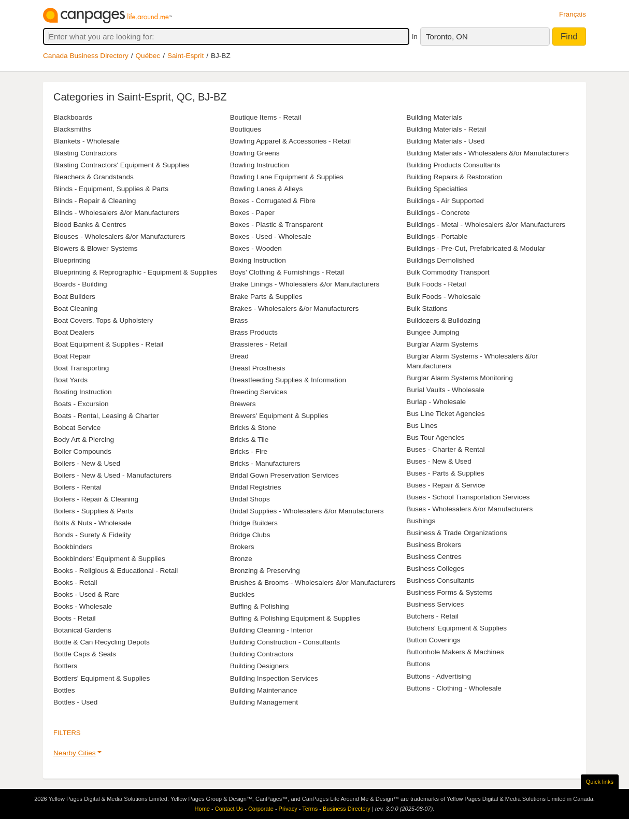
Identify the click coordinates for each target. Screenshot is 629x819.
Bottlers (65, 666)
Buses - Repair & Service (445, 485)
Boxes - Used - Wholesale (270, 236)
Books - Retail (75, 582)
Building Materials (434, 117)
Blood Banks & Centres (89, 224)
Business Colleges (435, 568)
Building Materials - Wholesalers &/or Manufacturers (487, 153)
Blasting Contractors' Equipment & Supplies (121, 165)
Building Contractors (261, 654)
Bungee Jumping (432, 332)
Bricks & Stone (253, 428)
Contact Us (229, 809)
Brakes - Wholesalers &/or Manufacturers (294, 308)
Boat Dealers (73, 332)
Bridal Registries (255, 487)
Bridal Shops (250, 499)
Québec (148, 56)
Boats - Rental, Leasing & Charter (106, 416)
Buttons (418, 664)
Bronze (241, 559)
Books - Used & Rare (86, 594)
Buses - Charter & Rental (445, 449)
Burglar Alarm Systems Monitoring (459, 378)
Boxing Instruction (258, 260)
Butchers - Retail (432, 616)
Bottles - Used (75, 702)
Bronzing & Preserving (265, 570)
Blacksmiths (72, 129)
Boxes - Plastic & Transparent (276, 224)
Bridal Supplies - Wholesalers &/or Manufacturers (307, 511)
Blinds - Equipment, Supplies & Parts (110, 189)
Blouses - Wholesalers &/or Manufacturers (119, 236)
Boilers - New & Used (86, 463)
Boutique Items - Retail (266, 117)
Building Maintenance (263, 690)
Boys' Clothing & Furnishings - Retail (287, 272)
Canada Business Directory (85, 56)
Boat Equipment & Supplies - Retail (108, 344)
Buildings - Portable (436, 236)
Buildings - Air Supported (445, 201)
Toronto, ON (447, 36)
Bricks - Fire (249, 451)
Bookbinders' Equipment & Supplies (109, 559)
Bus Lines (421, 425)
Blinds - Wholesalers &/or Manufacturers (116, 213)
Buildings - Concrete (437, 213)
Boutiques (245, 129)
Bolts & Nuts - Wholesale (92, 523)
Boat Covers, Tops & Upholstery (103, 320)
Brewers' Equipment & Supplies (279, 416)
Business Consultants (440, 580)
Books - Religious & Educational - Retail (115, 570)
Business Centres (434, 557)
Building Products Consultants (453, 165)
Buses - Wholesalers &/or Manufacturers (469, 509)
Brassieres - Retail (259, 344)
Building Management (264, 702)
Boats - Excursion (81, 404)
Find (569, 36)
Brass (239, 320)
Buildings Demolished (440, 260)
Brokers (242, 547)
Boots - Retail (74, 618)
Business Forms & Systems (449, 592)
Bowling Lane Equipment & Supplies (287, 177)
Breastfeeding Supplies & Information (288, 380)
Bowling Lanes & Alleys (266, 189)
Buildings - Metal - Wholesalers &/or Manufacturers (485, 224)
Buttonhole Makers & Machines (455, 652)
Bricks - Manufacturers (265, 463)
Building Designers (259, 666)
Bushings (420, 521)
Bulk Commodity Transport (447, 272)
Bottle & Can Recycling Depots (101, 642)
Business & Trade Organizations (456, 533)
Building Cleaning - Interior (271, 630)
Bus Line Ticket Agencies (445, 414)
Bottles (64, 690)
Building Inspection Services (274, 678)
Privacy (288, 809)
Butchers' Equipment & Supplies (456, 628)
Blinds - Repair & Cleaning (94, 201)
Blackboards (72, 117)
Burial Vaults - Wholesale (445, 390)
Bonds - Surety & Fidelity (92, 535)
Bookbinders (73, 547)
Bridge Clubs (250, 535)
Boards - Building (80, 284)
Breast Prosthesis (257, 368)
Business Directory (346, 809)
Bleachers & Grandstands (93, 177)
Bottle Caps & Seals (84, 654)
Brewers (243, 404)
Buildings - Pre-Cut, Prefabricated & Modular (475, 248)
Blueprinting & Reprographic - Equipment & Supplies (135, 272)
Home (202, 809)
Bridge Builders (254, 523)
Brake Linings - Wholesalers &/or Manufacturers (305, 284)
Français (572, 14)
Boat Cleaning (75, 308)
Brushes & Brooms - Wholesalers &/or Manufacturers (313, 582)
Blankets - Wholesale (86, 141)
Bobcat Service (77, 428)
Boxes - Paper (252, 213)
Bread (239, 356)
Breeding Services (258, 392)
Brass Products (254, 332)
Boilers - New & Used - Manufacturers (112, 475)
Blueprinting (72, 260)
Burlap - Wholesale (436, 402)
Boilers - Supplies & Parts (93, 511)
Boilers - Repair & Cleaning (95, 499)
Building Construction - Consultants (285, 642)
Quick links (599, 782)
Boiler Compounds (82, 451)
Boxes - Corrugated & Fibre (273, 201)
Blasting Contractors (85, 153)
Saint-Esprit (185, 56)
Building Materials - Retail (446, 129)
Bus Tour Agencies (435, 437)
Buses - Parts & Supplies (445, 473)
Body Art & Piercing (83, 439)
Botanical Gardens (82, 630)
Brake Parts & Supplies (266, 296)
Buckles (242, 594)
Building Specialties (436, 189)
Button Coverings (433, 640)
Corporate (261, 809)
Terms (310, 809)
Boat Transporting (81, 368)
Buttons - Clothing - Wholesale (454, 688)
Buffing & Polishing (259, 606)
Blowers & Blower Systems (95, 248)
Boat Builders (74, 296)
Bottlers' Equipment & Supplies (101, 678)
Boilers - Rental (77, 487)
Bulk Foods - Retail (436, 284)
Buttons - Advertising (438, 676)
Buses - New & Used (438, 461)
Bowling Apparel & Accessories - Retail (290, 141)
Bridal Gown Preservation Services (284, 475)
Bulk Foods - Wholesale (443, 296)
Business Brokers (433, 545)
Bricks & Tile (249, 439)
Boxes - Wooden (256, 248)
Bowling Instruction (259, 165)
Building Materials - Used (445, 141)
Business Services (435, 604)
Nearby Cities (74, 753)
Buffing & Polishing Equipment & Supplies (295, 618)
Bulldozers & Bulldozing (443, 320)
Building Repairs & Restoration (454, 177)
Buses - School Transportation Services (468, 497)
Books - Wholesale (82, 606)
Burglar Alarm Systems (442, 344)
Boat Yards (70, 380)
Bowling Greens (255, 153)
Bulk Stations (426, 308)
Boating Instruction (82, 392)
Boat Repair (72, 356)
